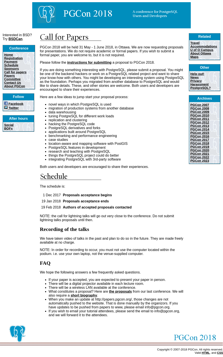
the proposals (120, 291)
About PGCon (14, 86)
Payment (10, 61)
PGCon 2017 (199, 140)
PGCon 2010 (199, 115)
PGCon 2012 (199, 122)
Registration (13, 58)
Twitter (11, 108)
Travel (194, 43)
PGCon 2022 (199, 157)
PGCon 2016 (199, 136)
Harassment (199, 84)
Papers (9, 75)
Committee (12, 79)
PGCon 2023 (199, 160)
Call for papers (15, 72)
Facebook (14, 104)
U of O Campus (201, 50)
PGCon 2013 (199, 126)
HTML (206, 352)
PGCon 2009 (199, 112)
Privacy (196, 81)
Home (8, 54)
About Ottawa (200, 53)
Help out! (197, 74)
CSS (220, 352)
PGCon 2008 (199, 108)
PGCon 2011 (199, 119)
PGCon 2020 (199, 150)
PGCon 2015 (199, 133)
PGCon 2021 (199, 153)
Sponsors (11, 68)
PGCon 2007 (199, 105)
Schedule (11, 65)
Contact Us (12, 82)
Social (9, 125)
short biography (84, 295)
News (194, 77)
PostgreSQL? (200, 88)
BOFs (8, 128)
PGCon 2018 (199, 143)
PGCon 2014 (199, 129)
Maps (194, 57)
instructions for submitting (89, 62)
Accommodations (203, 46)
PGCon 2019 (199, 147)
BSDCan (15, 39)
